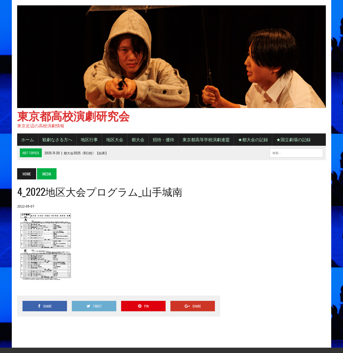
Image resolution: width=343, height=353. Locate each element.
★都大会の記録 (253, 139)
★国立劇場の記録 (293, 139)
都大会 (138, 139)
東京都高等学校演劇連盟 (206, 139)
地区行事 (89, 139)
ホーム (27, 139)
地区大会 (114, 139)
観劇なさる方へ (57, 139)
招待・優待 (163, 139)
